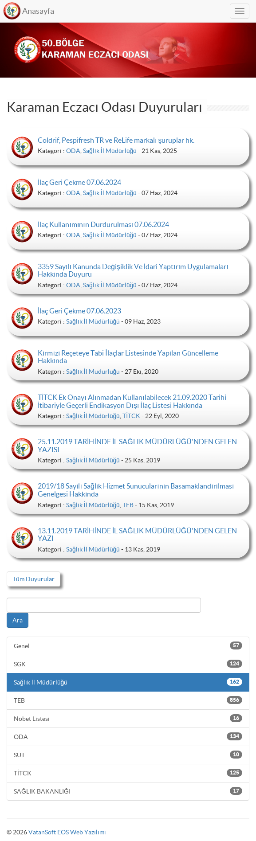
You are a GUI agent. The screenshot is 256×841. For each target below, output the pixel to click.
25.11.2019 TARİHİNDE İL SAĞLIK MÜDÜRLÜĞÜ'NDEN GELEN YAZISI (137, 446)
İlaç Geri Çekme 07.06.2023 (79, 311)
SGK (128, 664)
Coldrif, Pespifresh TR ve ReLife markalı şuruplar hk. (116, 140)
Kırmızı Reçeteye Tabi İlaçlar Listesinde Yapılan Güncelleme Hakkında (128, 357)
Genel (128, 645)
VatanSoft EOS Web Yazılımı (67, 832)
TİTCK (131, 415)
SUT (128, 755)
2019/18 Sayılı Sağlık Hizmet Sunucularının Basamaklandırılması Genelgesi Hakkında (136, 490)
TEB (128, 505)
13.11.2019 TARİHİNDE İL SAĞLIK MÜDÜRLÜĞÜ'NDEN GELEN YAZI (137, 535)
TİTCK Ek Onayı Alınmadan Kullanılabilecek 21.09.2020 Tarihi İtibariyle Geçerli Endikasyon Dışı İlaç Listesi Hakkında (132, 401)
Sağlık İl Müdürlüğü (110, 150)
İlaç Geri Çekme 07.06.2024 (79, 182)
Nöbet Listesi (128, 718)
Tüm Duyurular (33, 579)
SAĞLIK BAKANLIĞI (128, 791)
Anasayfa (38, 11)
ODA (73, 150)
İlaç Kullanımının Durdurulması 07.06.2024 (103, 224)
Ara (17, 620)
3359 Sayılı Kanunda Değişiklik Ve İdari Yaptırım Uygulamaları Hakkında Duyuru (133, 270)
